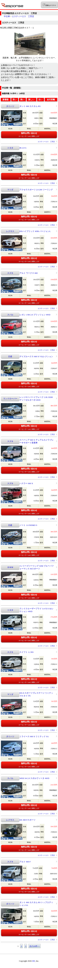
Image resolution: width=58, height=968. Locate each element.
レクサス (10, 231)
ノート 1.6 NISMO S (28, 525)
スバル (10, 315)
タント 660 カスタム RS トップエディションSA (36, 903)
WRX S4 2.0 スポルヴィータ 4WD (34, 778)
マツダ (10, 189)
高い (22, 99)
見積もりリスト (49, 4)
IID (33, 961)
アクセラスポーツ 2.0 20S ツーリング (36, 189)
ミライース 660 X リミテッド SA (34, 736)
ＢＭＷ (10, 567)
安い (15, 99)
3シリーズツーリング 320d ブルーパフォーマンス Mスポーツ (36, 567)
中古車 (7, 16)
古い (40, 99)
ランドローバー (10, 398)
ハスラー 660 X (26, 483)
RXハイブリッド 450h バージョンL (35, 231)
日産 (10, 356)
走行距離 (51, 99)
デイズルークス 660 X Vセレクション (36, 356)
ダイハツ (10, 106)
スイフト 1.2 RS (26, 652)
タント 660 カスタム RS (30, 106)
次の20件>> (34, 946)
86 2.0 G (22, 148)
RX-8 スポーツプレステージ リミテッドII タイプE (36, 694)
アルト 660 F (25, 861)
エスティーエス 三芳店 (23, 16)
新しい (31, 99)
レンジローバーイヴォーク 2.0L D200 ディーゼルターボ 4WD (36, 398)
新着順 (5, 99)
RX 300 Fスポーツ (27, 820)
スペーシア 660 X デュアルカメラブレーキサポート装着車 (36, 441)
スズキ (10, 273)
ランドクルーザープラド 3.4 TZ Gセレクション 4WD (36, 610)
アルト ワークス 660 (28, 273)
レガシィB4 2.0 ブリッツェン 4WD (34, 315)
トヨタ (10, 148)
